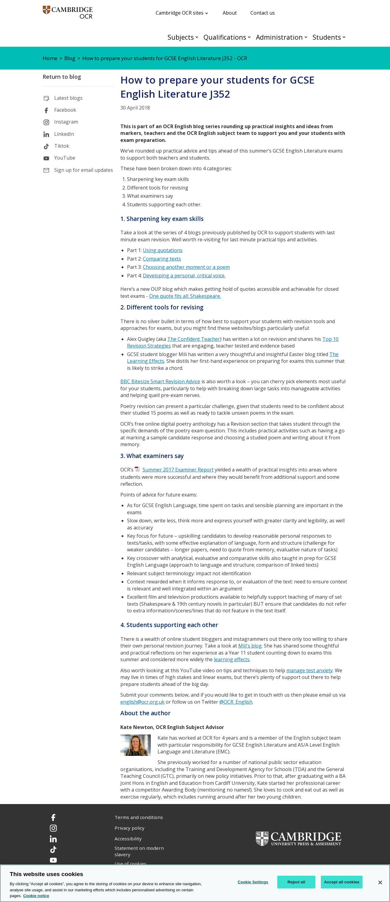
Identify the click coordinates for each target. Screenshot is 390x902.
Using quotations (163, 250)
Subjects (181, 37)
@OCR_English (235, 701)
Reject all (296, 882)
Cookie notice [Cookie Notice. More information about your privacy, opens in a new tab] (36, 895)
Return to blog (62, 76)
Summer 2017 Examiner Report (178, 469)
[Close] (380, 882)
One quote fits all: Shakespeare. (185, 296)
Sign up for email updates (83, 170)
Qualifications (225, 37)
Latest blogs (68, 98)
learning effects (232, 659)
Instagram (66, 121)
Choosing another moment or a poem (186, 267)
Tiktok (61, 146)
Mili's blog (250, 645)
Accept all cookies (342, 882)
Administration (279, 37)
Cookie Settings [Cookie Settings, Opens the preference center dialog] (253, 882)
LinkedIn (64, 134)
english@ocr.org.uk (142, 701)
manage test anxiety (309, 670)
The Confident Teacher (193, 339)
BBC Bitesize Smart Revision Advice (160, 381)
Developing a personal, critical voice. (184, 275)
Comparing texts (162, 258)
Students (327, 37)
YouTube (64, 157)
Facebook (65, 109)
